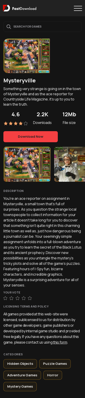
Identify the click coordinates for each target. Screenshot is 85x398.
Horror (52, 375)
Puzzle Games (55, 363)
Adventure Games (22, 375)
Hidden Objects (20, 363)
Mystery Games (20, 386)
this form (60, 342)
